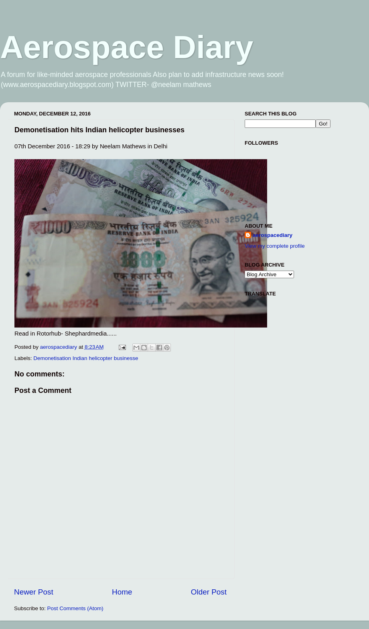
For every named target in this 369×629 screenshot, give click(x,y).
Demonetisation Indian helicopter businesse (85, 358)
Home (122, 592)
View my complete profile (275, 246)
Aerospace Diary (126, 47)
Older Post (209, 592)
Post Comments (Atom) (75, 608)
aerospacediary (272, 235)
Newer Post (33, 592)
